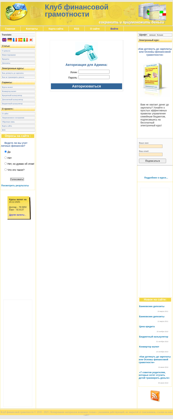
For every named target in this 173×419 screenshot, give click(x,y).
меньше (152, 35)
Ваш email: (144, 151)
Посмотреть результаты (15, 185)
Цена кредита (147, 326)
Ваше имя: (144, 143)
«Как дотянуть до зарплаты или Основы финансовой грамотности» (155, 359)
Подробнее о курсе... (156, 177)
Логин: (74, 72)
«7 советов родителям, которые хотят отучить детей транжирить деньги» (154, 375)
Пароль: (73, 77)
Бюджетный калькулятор (153, 336)
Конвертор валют (149, 346)
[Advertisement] (18, 353)
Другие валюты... (17, 215)
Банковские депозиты (151, 306)
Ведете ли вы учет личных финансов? (14, 144)
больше (160, 35)
